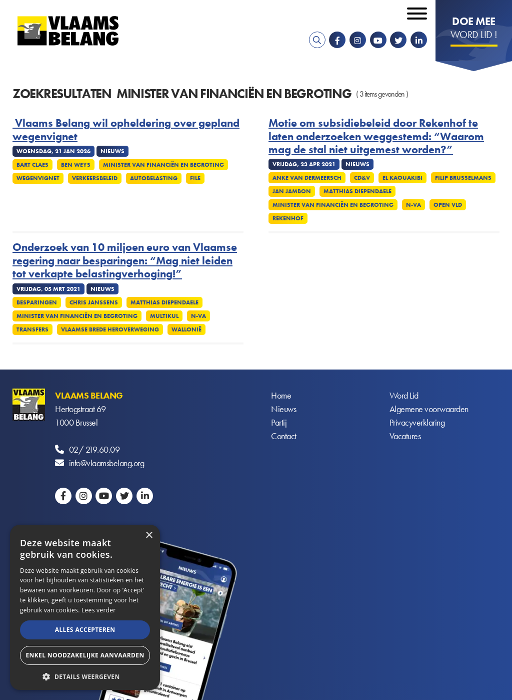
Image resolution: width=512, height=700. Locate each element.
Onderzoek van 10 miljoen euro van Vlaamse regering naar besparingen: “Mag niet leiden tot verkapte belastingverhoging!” (124, 260)
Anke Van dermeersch (307, 178)
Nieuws (283, 409)
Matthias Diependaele (358, 191)
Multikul (164, 316)
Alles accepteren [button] (85, 629)
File (195, 178)
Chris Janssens (94, 302)
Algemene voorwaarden (429, 409)
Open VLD (448, 205)
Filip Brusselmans (463, 178)
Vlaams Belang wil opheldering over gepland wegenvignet (126, 130)
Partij (278, 422)
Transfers (32, 329)
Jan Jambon (291, 191)
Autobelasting (154, 178)
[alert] (85, 607)
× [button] (148, 535)
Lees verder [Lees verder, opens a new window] (99, 610)
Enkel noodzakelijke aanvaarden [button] (85, 655)
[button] (85, 675)
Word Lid (404, 395)
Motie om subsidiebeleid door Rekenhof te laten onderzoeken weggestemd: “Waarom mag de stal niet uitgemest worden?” (376, 136)
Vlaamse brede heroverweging (110, 329)
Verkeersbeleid (95, 178)
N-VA (413, 205)
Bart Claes (32, 165)
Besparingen (36, 302)
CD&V (362, 178)
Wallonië (187, 329)
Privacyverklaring (417, 422)
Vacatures (405, 436)
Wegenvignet (38, 178)
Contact (283, 436)
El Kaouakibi (402, 178)
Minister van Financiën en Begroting (163, 165)
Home (281, 395)
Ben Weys (75, 165)
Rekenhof (288, 218)
